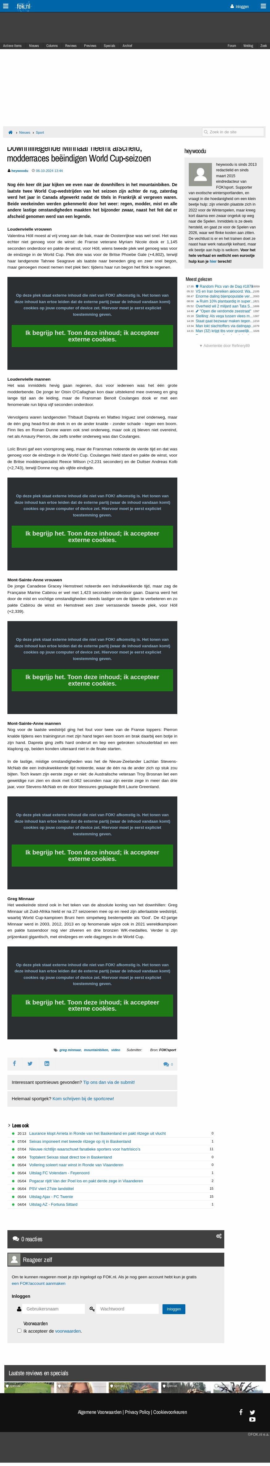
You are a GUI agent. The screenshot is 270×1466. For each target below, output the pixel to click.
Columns (52, 45)
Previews (90, 45)
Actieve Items (12, 45)
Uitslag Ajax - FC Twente (51, 1196)
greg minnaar (70, 1050)
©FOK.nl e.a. (258, 1434)
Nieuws (34, 45)
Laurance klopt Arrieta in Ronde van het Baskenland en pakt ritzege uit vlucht (97, 1133)
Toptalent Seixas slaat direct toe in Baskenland (70, 1157)
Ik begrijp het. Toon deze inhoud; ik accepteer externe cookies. (92, 336)
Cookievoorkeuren (170, 1412)
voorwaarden (68, 1331)
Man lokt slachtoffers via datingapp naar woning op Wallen (225, 326)
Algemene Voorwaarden (100, 1412)
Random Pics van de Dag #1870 (226, 286)
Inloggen (239, 6)
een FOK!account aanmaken (38, 1283)
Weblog (248, 45)
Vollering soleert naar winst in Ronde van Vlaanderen (76, 1165)
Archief (127, 45)
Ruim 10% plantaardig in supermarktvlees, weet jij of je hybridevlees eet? (227, 301)
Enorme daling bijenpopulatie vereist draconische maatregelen (225, 296)
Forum (232, 45)
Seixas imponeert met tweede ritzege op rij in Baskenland (80, 1141)
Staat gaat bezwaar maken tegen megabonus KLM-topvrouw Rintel (225, 321)
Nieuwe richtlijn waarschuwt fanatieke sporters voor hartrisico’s (85, 1149)
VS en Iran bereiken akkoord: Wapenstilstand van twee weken (225, 291)
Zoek (263, 45)
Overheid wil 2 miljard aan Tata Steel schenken (225, 306)
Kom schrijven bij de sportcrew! (83, 1098)
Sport (40, 132)
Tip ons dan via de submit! (109, 1082)
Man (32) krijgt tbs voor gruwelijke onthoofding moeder (225, 331)
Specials (109, 45)
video (115, 1050)
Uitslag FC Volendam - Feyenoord (59, 1173)
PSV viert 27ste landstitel (51, 1188)
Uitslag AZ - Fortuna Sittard (53, 1204)
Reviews (71, 45)
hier (213, 261)
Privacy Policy (137, 1412)
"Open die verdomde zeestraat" (225, 311)
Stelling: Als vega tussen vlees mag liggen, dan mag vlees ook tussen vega (225, 316)
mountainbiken (96, 1050)
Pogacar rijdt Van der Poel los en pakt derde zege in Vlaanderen (86, 1181)
